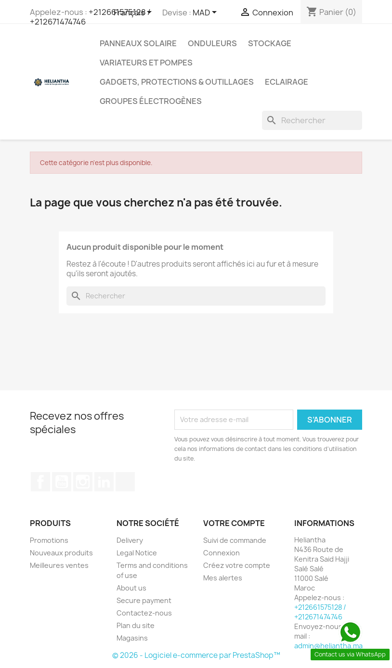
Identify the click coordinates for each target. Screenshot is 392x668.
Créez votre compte (236, 565)
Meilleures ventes (59, 565)
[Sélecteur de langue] (134, 13)
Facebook (40, 481)
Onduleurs (212, 43)
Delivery (130, 540)
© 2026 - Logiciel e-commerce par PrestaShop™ (196, 655)
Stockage (269, 43)
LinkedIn (104, 481)
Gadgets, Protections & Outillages (177, 82)
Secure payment (144, 600)
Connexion (221, 552)
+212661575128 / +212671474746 (90, 17)
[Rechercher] (312, 120)
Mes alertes (222, 577)
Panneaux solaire (138, 43)
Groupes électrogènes (151, 101)
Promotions (49, 540)
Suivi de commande (234, 540)
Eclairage (286, 82)
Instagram (82, 481)
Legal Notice (137, 552)
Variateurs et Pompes (146, 62)
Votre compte (234, 523)
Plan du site (136, 625)
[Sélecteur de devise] (206, 13)
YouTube (61, 481)
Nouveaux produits (61, 552)
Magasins (132, 637)
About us (131, 587)
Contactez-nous (144, 612)
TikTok (125, 481)
